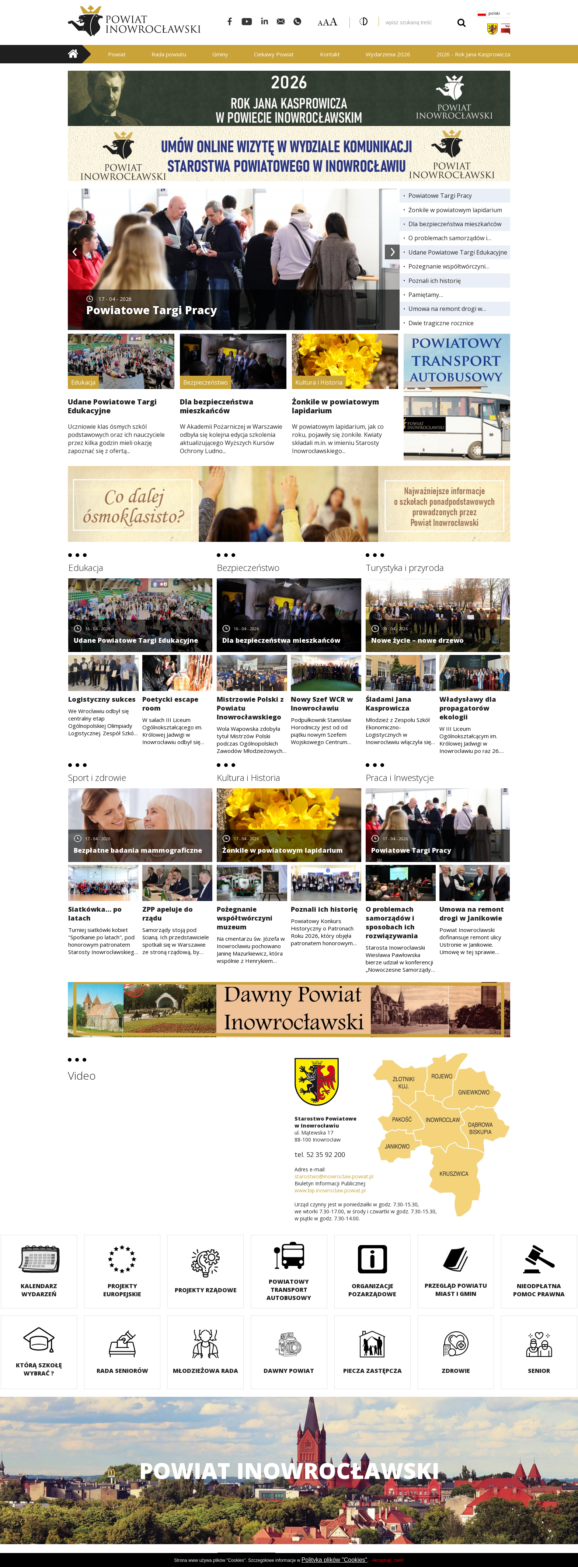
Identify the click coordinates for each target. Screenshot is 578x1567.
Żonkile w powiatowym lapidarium (455, 210)
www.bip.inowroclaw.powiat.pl (330, 1190)
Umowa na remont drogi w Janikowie (445, 309)
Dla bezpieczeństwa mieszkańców (454, 224)
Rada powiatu (169, 54)
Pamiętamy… (425, 295)
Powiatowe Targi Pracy (440, 196)
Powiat (117, 54)
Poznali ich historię (434, 281)
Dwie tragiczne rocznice (441, 323)
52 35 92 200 (325, 1154)
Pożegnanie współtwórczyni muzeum (446, 266)
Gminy (220, 54)
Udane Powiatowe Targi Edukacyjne (457, 252)
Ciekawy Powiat (274, 54)
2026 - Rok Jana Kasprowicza (473, 54)
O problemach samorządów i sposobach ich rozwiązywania (449, 238)
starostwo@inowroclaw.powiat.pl (334, 1176)
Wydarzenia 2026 (388, 54)
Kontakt (330, 54)
